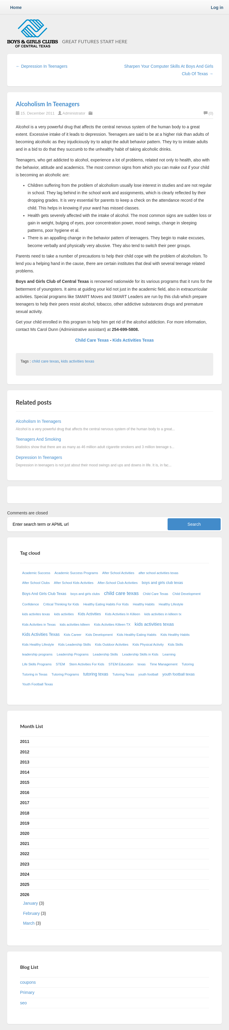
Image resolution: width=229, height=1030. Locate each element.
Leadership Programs (73, 654)
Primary (27, 992)
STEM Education (121, 664)
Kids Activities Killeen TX (112, 624)
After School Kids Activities (73, 583)
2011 (24, 741)
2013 (24, 762)
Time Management (163, 664)
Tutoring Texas (123, 674)
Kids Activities (89, 614)
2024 (24, 874)
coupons (28, 982)
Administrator (74, 113)
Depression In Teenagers (39, 457)
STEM (60, 664)
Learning (169, 654)
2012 (24, 752)
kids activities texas (77, 361)
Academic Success (36, 573)
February (31, 913)
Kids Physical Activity (148, 644)
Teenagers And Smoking (38, 439)
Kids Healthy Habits (175, 634)
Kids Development (99, 634)
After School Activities (118, 573)
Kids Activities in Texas (38, 624)
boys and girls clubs (85, 594)
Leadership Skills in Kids (140, 654)
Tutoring (188, 664)
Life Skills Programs (37, 664)
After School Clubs (36, 583)
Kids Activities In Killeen (122, 614)
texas (142, 664)
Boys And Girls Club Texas (44, 594)
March (29, 923)
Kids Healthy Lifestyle (38, 644)
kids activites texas (36, 614)
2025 (24, 884)
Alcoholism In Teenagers (48, 103)
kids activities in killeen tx (162, 614)
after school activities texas (158, 573)
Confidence (30, 604)
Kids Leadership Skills (74, 644)
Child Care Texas (92, 340)
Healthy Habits (144, 604)
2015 (24, 782)
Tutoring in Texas (34, 674)
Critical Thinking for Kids (61, 604)
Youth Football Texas (37, 684)
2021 (24, 843)
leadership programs (37, 654)
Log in (217, 7)
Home (16, 7)
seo (23, 1002)
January (30, 903)
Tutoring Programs (65, 674)
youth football (148, 674)
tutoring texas (95, 674)
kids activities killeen (75, 624)
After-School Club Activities (117, 583)
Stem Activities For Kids (86, 664)
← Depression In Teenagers (41, 66)
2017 (24, 802)
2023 (24, 864)
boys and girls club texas (162, 583)
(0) (208, 113)
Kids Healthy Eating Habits (136, 634)
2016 (24, 792)
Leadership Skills (105, 654)
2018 (24, 813)
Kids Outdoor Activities (112, 644)
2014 (24, 772)
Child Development (186, 594)
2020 (24, 833)
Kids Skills (175, 644)
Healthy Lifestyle (171, 604)
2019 (24, 823)
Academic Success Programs (76, 573)
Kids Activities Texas (133, 340)
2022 (24, 853)
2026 (114, 910)
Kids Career (72, 634)
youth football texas (178, 674)
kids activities (64, 614)
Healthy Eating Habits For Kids (106, 604)
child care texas (45, 361)
